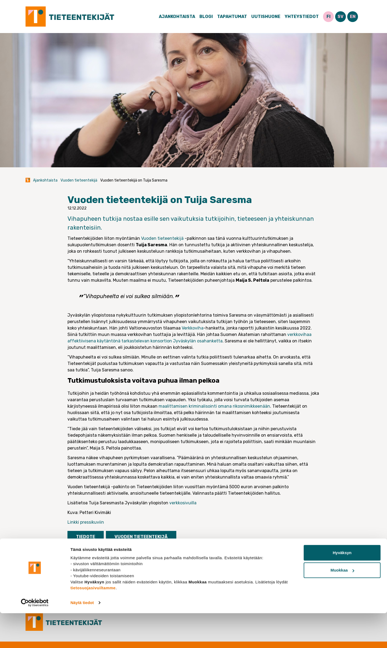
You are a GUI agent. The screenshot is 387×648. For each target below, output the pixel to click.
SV (340, 16)
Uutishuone (265, 16)
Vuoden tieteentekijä (78, 180)
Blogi (206, 16)
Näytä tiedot (82, 637)
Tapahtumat (232, 16)
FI (329, 16)
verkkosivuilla (182, 502)
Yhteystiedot (302, 16)
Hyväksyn (342, 587)
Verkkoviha (192, 328)
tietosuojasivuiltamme (93, 622)
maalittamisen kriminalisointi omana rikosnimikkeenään (214, 406)
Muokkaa (342, 605)
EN (353, 16)
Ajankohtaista (177, 16)
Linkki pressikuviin (85, 522)
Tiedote (85, 536)
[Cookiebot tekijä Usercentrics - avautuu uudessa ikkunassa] (34, 637)
